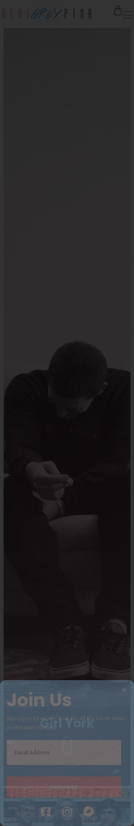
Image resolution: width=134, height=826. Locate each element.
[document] (67, 413)
